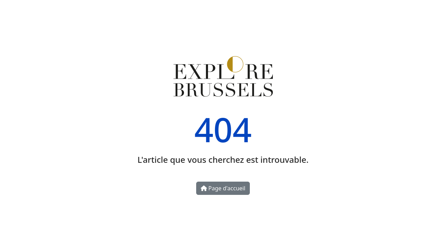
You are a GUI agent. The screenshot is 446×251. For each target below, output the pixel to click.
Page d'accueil (223, 188)
